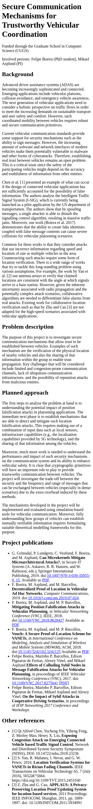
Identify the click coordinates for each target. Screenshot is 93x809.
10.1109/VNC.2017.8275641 (35, 683)
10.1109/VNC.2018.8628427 (41, 620)
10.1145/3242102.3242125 (39, 652)
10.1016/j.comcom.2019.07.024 (53, 598)
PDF (45, 580)
